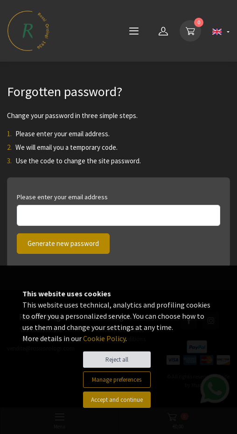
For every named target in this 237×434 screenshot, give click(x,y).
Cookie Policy (104, 338)
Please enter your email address (62, 197)
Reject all (116, 360)
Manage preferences (116, 380)
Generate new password (63, 243)
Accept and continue (117, 400)
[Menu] (134, 31)
